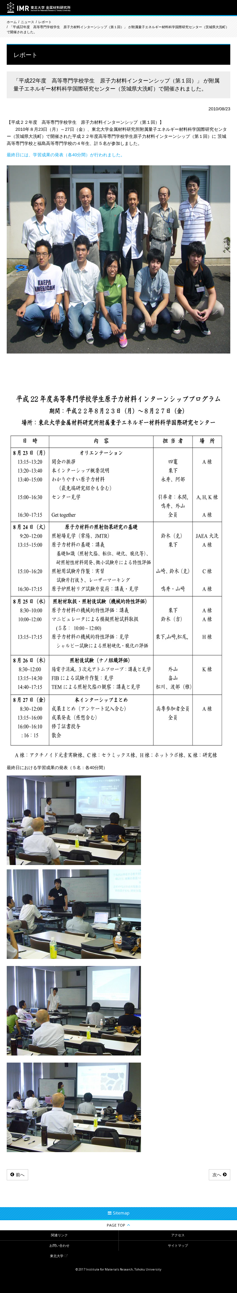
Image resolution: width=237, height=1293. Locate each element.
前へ (20, 1174)
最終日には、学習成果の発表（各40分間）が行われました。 (66, 154)
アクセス (178, 1235)
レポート (45, 22)
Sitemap (121, 1213)
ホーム (12, 22)
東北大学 (56, 1256)
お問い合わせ (59, 1245)
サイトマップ (178, 1245)
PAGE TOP (116, 1225)
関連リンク (59, 1235)
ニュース (27, 22)
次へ (216, 1174)
